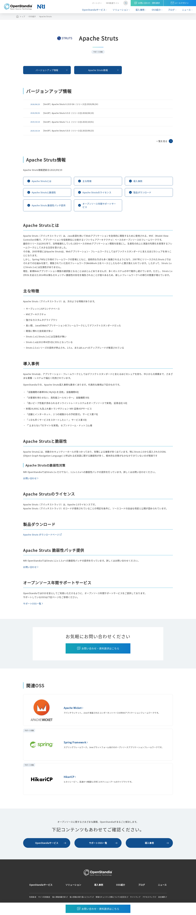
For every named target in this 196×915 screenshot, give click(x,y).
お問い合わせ (30, 478)
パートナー (97, 3)
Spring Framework (75, 742)
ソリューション (120, 9)
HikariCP (69, 777)
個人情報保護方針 (59, 897)
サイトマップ (135, 897)
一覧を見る (161, 141)
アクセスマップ (148, 897)
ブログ (171, 9)
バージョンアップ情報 (47, 70)
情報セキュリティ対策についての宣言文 (111, 897)
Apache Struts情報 (98, 70)
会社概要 (161, 897)
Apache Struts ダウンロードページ (41, 534)
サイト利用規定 (44, 897)
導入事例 (140, 9)
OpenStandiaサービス (93, 9)
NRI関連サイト (112, 3)
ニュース (186, 9)
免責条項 (32, 897)
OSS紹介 (156, 9)
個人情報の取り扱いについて (81, 897)
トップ (22, 16)
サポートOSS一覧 (32, 603)
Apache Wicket (73, 708)
